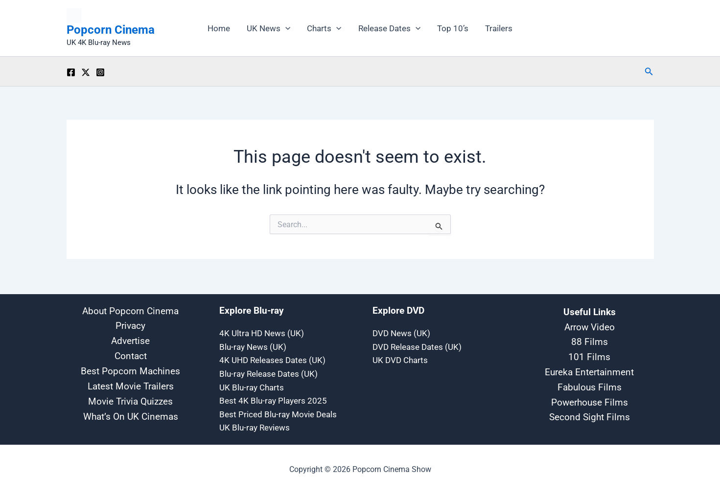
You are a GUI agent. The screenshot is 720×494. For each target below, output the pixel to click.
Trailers (498, 28)
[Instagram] (100, 72)
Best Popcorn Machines (130, 371)
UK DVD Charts (400, 360)
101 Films (589, 355)
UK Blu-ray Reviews (254, 428)
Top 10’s (452, 28)
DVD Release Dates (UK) (417, 346)
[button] (285, 28)
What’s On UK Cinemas (130, 417)
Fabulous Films (589, 386)
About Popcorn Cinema (130, 309)
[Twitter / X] (85, 72)
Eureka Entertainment (589, 370)
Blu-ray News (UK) (252, 346)
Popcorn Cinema (111, 30)
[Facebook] (71, 72)
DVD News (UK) (401, 332)
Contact (131, 355)
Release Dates (389, 28)
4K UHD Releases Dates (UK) (272, 360)
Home (219, 28)
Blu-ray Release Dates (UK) (268, 373)
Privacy (130, 325)
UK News (268, 28)
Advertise (130, 340)
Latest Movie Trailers (131, 386)
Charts (324, 28)
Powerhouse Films (589, 401)
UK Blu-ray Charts (251, 387)
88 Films (589, 340)
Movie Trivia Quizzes (130, 401)
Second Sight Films (589, 415)
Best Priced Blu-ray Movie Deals (278, 414)
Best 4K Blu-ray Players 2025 (273, 401)
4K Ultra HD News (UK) (261, 332)
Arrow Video (589, 326)
